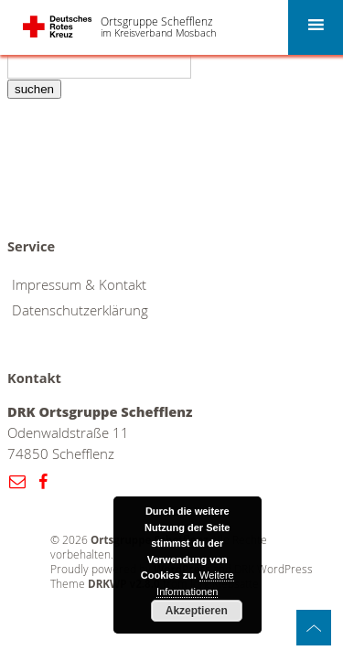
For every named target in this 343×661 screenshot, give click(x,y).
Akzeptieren (197, 610)
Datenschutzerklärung (80, 310)
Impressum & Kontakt (79, 284)
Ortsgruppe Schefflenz (157, 21)
